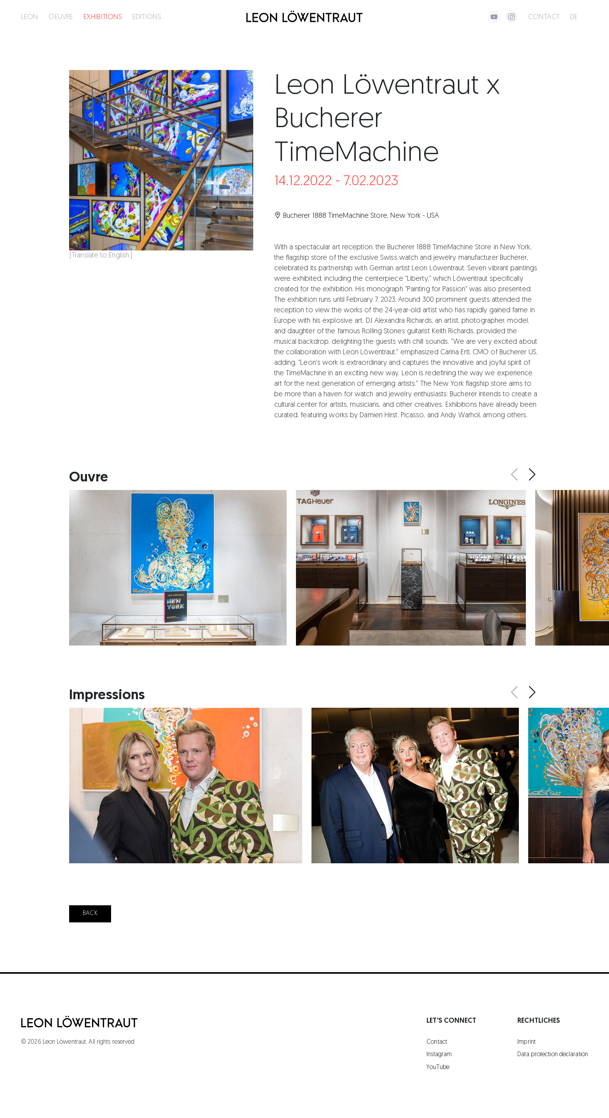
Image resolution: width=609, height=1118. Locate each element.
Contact (544, 17)
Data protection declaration (552, 1055)
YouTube (437, 1067)
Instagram (439, 1055)
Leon (29, 17)
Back (90, 913)
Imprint (526, 1042)
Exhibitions (103, 17)
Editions (146, 17)
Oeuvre (61, 17)
